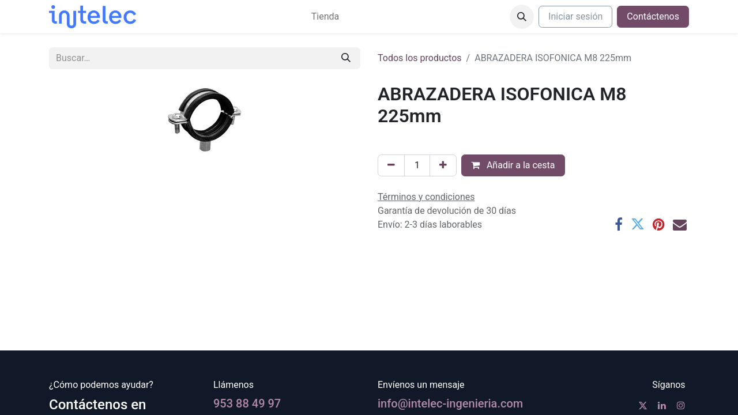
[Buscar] (346, 58)
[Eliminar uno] (391, 165)
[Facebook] (619, 224)
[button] (522, 17)
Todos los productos (420, 57)
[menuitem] (325, 16)
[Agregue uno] (443, 165)
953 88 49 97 (247, 403)
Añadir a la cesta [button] (513, 165)
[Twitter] (638, 224)
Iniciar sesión (575, 16)
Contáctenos (653, 16)
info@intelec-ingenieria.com (450, 403)
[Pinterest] (659, 224)
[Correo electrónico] (680, 224)
